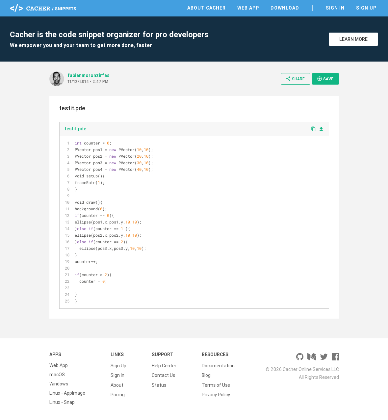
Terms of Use (216, 384)
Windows (58, 384)
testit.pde (75, 129)
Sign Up (366, 8)
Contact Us (163, 375)
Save (325, 78)
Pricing (118, 393)
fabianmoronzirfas (88, 75)
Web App (248, 8)
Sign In (335, 8)
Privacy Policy (216, 393)
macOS (57, 375)
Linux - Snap (62, 402)
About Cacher (206, 8)
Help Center (164, 365)
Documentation (218, 365)
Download (285, 8)
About (117, 384)
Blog (206, 375)
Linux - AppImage (67, 393)
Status (159, 384)
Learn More (353, 39)
